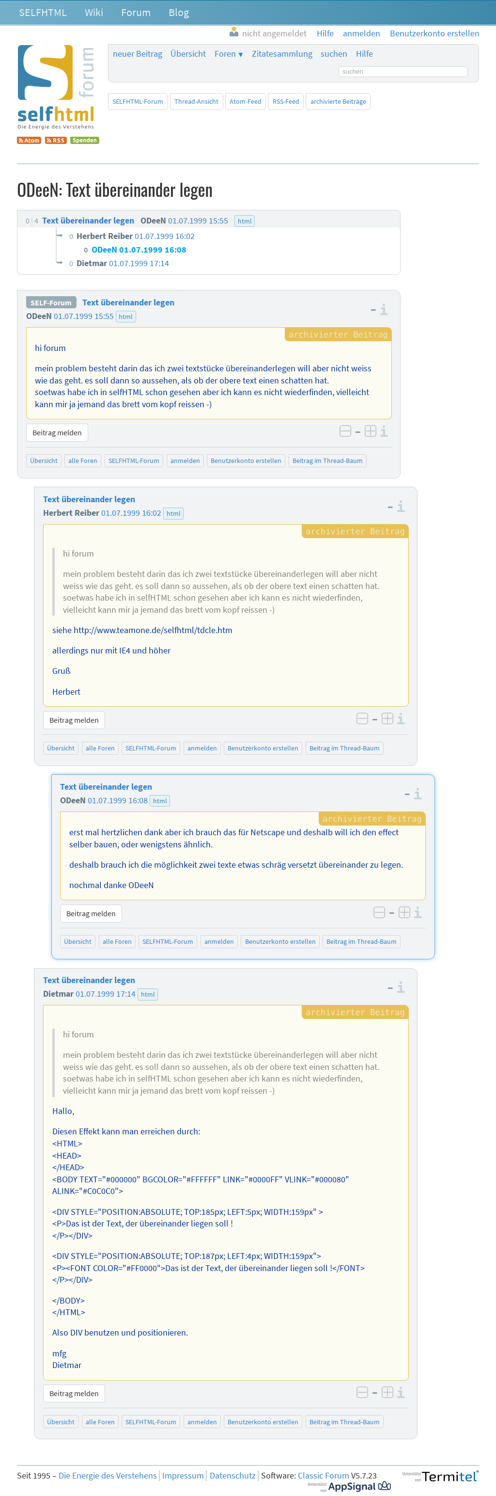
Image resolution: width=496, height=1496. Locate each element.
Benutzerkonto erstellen (246, 460)
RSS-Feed (286, 101)
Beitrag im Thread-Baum (328, 460)
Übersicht (188, 53)
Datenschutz (233, 1475)
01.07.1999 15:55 (84, 316)
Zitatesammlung (282, 53)
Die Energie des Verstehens (108, 1475)
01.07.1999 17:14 (106, 993)
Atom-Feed (246, 101)
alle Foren (82, 460)
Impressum (183, 1475)
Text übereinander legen (128, 302)
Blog (179, 12)
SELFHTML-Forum (137, 101)
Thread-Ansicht (196, 101)
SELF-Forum (51, 302)
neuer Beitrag (137, 53)
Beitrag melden (57, 432)
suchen (334, 53)
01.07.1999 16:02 (131, 513)
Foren (225, 53)
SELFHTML (43, 12)
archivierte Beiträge (338, 101)
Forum (136, 12)
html (126, 316)
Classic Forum (323, 1475)
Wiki (94, 12)
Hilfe (364, 53)
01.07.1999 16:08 (118, 800)
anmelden (185, 460)
